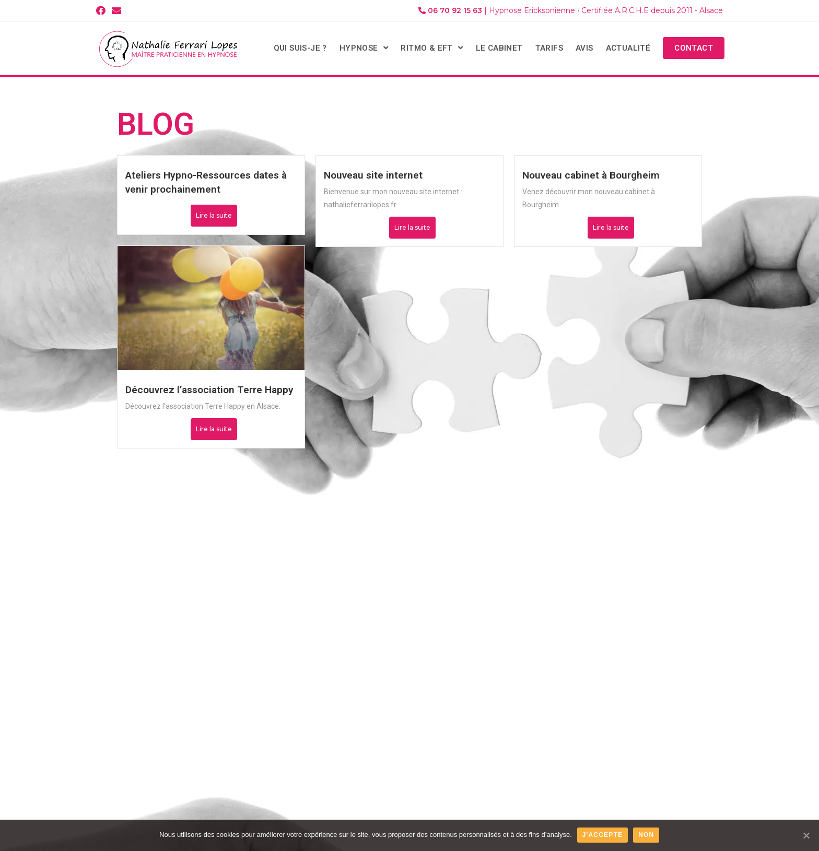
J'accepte (602, 834)
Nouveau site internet (373, 175)
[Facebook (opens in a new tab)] (102, 11)
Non (646, 834)
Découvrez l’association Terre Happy (209, 390)
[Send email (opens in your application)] (116, 11)
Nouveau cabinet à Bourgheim (591, 175)
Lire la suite (214, 215)
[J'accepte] (806, 835)
